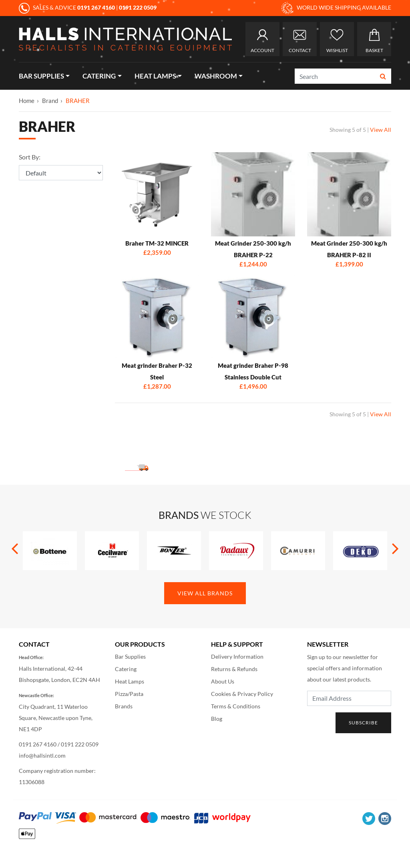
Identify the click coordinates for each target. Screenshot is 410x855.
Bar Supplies (41, 76)
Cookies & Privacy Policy (242, 693)
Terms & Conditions (235, 706)
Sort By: (29, 157)
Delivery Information (237, 656)
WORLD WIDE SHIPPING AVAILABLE (336, 8)
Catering (99, 76)
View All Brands (205, 593)
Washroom (216, 76)
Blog (216, 718)
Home (26, 100)
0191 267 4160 (37, 744)
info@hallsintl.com (42, 755)
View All (380, 129)
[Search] (335, 76)
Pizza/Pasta (129, 693)
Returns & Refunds (234, 668)
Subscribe (363, 723)
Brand (50, 100)
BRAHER (78, 100)
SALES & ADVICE (67, 7)
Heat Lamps (155, 76)
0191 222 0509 (79, 744)
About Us (222, 681)
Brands (124, 706)
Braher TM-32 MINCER (157, 243)
